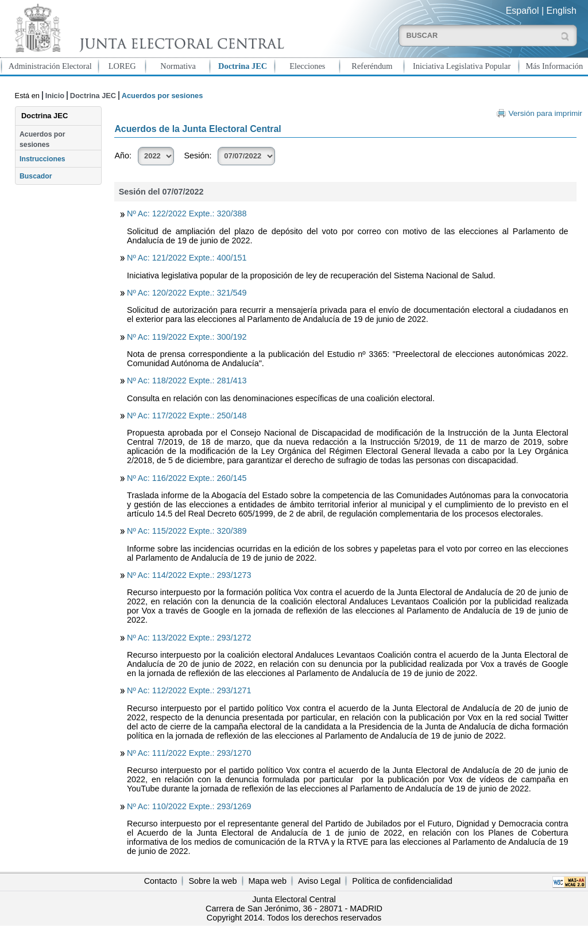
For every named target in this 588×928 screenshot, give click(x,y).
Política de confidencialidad (402, 881)
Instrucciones (42, 159)
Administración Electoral (50, 66)
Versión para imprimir (545, 113)
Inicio (54, 95)
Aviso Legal (319, 881)
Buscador (36, 176)
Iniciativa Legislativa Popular (461, 66)
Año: (122, 155)
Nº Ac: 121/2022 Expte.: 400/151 (186, 257)
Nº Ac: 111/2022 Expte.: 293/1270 (189, 753)
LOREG (122, 66)
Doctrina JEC (242, 66)
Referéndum (371, 66)
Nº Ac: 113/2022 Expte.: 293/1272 (189, 637)
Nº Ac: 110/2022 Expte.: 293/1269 (189, 806)
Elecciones (307, 66)
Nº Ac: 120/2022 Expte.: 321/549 (186, 292)
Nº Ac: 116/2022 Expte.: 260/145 (186, 478)
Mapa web (268, 881)
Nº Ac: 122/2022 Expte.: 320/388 (186, 213)
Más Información (554, 66)
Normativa (178, 66)
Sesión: (197, 155)
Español (522, 10)
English (562, 10)
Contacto (160, 881)
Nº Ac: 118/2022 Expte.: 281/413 (186, 380)
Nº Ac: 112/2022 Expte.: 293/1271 (189, 690)
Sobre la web (212, 881)
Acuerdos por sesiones (42, 139)
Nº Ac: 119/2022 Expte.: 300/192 (186, 336)
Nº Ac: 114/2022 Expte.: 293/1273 (189, 575)
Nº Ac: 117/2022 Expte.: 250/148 (186, 415)
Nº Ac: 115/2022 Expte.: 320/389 (186, 530)
